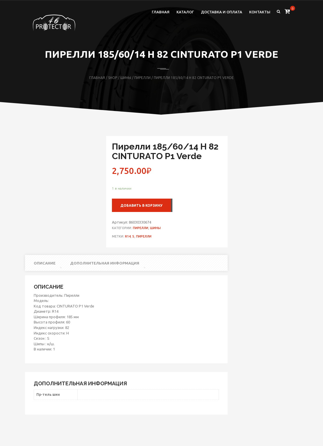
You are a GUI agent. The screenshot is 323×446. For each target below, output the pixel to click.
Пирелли (142, 78)
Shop (112, 78)
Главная (160, 12)
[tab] (42, 263)
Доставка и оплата (221, 12)
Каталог (185, 12)
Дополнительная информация (104, 263)
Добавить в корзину (141, 205)
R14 (128, 236)
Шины (125, 78)
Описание (45, 263)
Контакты (259, 12)
